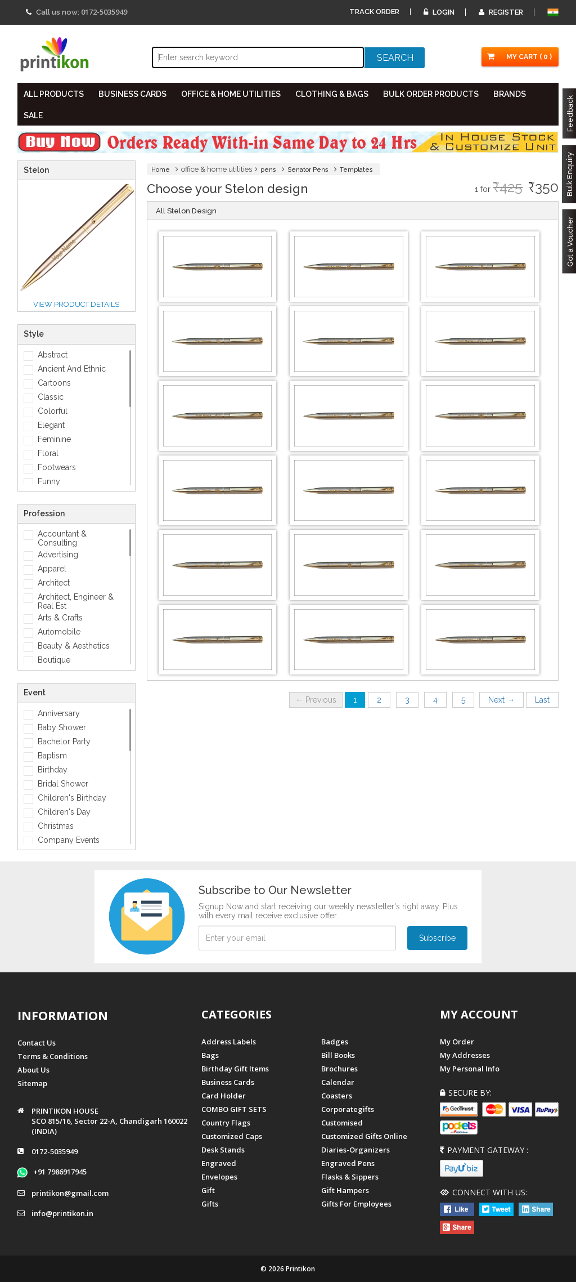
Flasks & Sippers (350, 1177)
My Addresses (465, 1055)
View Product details (76, 304)
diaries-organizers (355, 1150)
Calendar (337, 1082)
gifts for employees (356, 1204)
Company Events (69, 840)
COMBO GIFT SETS (234, 1109)
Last (542, 699)
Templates (356, 169)
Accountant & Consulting (62, 538)
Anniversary (59, 713)
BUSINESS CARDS (132, 94)
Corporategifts (347, 1109)
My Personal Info (470, 1069)
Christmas (56, 825)
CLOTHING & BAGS (331, 94)
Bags (210, 1055)
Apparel (52, 568)
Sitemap (32, 1083)
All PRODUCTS (54, 94)
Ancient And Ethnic (72, 368)
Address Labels (228, 1042)
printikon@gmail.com (70, 1193)
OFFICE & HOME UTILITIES (231, 94)
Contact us (36, 1043)
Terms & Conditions (52, 1056)
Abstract (53, 354)
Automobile (59, 631)
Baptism (52, 755)
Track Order (374, 11)
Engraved (218, 1163)
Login (439, 12)
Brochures (339, 1069)
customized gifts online (364, 1136)
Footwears (57, 467)
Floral (48, 453)
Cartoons (54, 382)
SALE (33, 115)
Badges (334, 1042)
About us (33, 1070)
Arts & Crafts (60, 617)
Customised (342, 1123)
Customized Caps (231, 1136)
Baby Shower (62, 727)
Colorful (53, 411)
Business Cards (227, 1082)
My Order (457, 1042)
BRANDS (509, 94)
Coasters (336, 1096)
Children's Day (64, 811)
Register (501, 12)
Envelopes (219, 1177)
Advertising (58, 554)
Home (160, 169)
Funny (49, 481)
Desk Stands (223, 1150)
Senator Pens (307, 169)
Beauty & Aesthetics (74, 645)
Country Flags (225, 1123)
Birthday (53, 769)
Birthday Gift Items (235, 1069)
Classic (51, 396)
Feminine (54, 439)
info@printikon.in (62, 1213)
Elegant (51, 425)
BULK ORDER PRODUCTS (431, 94)
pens (268, 169)
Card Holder (223, 1096)
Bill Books (338, 1055)
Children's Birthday (72, 797)
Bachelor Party (64, 741)
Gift (208, 1190)
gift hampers (345, 1190)
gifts (209, 1204)
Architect (54, 582)
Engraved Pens (348, 1163)
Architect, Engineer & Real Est (76, 601)
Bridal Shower (63, 783)
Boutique (54, 659)
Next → (501, 699)
